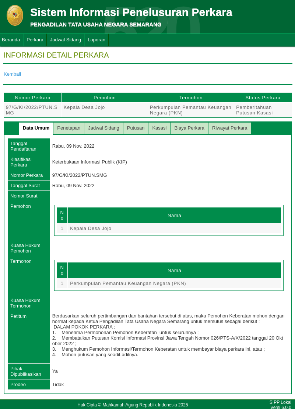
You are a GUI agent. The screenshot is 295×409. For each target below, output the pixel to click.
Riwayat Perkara (229, 128)
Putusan (136, 128)
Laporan (96, 39)
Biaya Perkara (189, 128)
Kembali (12, 74)
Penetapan (68, 128)
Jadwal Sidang (65, 39)
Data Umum (36, 128)
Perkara (35, 39)
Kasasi (159, 128)
